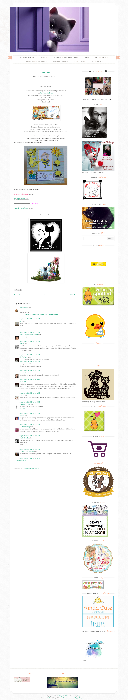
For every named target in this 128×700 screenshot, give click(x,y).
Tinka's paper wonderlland (29, 335)
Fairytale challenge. (46, 93)
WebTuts (49, 698)
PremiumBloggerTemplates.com (78, 698)
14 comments (54, 76)
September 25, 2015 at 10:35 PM (30, 379)
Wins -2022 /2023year (60, 61)
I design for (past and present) (36, 61)
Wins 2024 (43, 57)
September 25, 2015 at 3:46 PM (30, 341)
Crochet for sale (101, 57)
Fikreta (38, 76)
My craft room (79, 61)
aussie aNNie (24, 308)
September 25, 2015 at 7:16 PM (30, 370)
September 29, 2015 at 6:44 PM (30, 449)
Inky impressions (19, 199)
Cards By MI (24, 438)
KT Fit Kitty (23, 357)
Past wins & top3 (96, 61)
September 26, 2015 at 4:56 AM (30, 393)
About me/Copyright (27, 57)
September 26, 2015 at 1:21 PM (30, 402)
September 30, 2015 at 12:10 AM (30, 458)
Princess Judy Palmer (27, 451)
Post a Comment (20, 460)
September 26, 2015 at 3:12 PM (30, 413)
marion (22, 415)
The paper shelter (19, 203)
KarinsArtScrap (25, 404)
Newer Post (18, 295)
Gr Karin (22, 409)
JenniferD (23, 373)
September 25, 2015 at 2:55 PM (30, 332)
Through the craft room (21, 208)
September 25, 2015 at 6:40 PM (30, 361)
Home (46, 295)
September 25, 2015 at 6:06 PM (30, 355)
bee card (46, 72)
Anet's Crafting (25, 427)
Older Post (73, 295)
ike (20, 321)
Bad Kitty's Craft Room (63, 696)
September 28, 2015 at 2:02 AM (30, 436)
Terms (87, 57)
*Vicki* (22, 344)
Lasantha (66, 698)
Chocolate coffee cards (21, 194)
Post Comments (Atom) (31, 468)
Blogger (79, 696)
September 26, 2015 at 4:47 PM (30, 424)
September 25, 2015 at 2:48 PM (30, 319)
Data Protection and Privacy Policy (66, 57)
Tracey (22, 395)
